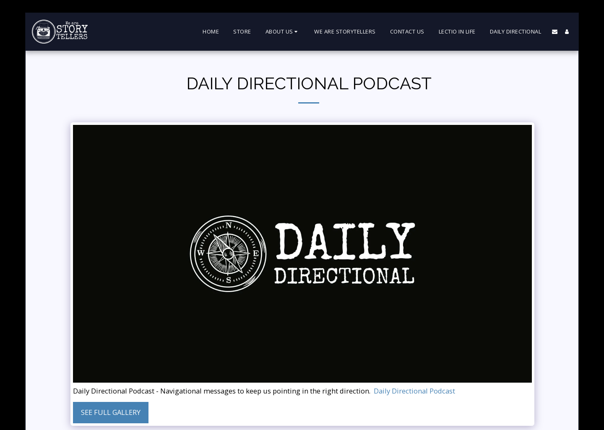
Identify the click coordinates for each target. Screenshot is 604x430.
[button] (283, 31)
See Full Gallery (111, 412)
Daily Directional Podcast (414, 391)
